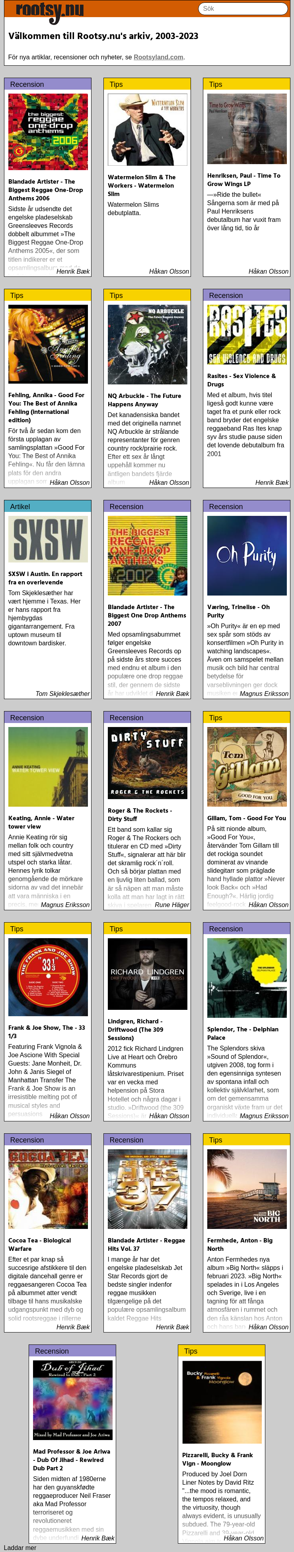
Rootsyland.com (158, 57)
